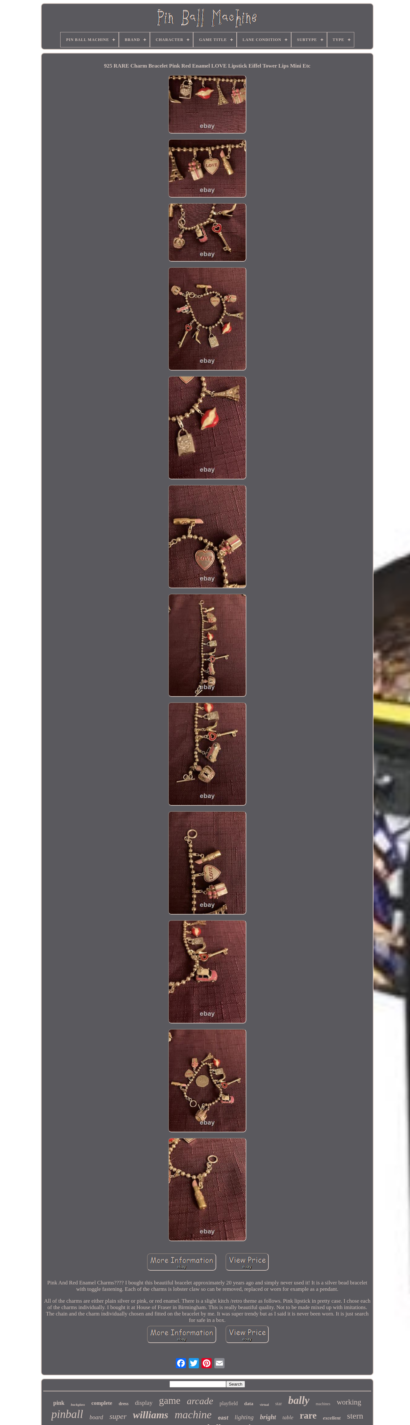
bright (268, 1417)
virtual (264, 1404)
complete (101, 1403)
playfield (228, 1403)
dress (123, 1403)
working (349, 1402)
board (96, 1417)
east (223, 1418)
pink (58, 1403)
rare (308, 1415)
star (278, 1403)
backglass (78, 1404)
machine (193, 1415)
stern (355, 1416)
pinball (67, 1414)
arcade (200, 1401)
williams (150, 1415)
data (248, 1403)
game (169, 1400)
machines (323, 1404)
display (143, 1402)
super (118, 1416)
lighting (244, 1417)
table (288, 1417)
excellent (331, 1418)
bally (298, 1400)
